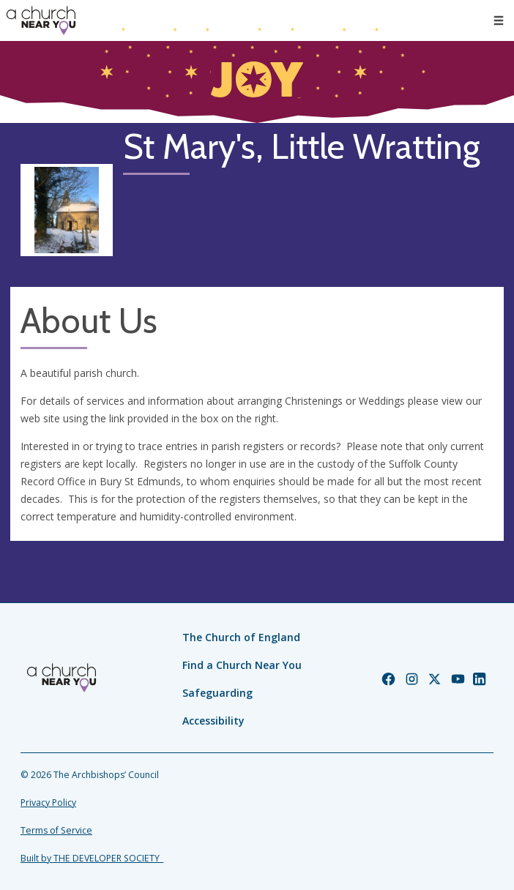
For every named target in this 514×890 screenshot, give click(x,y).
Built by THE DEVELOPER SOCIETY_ (92, 858)
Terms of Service (56, 830)
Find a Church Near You (242, 665)
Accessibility (213, 721)
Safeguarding (217, 693)
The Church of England (241, 637)
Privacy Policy (48, 802)
